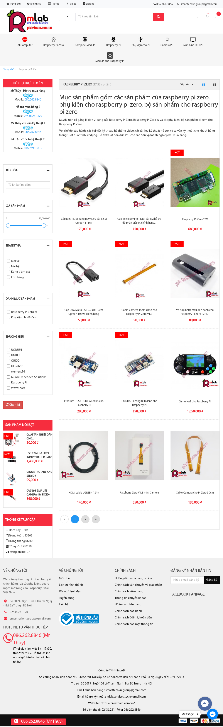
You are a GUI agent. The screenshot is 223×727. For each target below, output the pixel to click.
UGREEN (16, 350)
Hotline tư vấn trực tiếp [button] (25, 627)
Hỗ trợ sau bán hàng (128, 604)
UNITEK (15, 355)
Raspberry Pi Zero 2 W (195, 219)
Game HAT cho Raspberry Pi (195, 401)
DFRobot (17, 366)
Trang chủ (14, 3)
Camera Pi (166, 41)
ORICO (15, 361)
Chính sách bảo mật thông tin (134, 624)
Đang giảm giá (20, 272)
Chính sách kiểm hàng (129, 591)
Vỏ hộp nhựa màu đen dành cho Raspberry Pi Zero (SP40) (195, 312)
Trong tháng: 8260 (19, 541)
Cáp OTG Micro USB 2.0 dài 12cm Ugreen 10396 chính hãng (83, 312)
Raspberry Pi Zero (53, 41)
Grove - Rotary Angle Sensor (41, 474)
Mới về (15, 261)
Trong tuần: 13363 (19, 535)
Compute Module (85, 41)
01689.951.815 (33, 148)
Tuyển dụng (66, 598)
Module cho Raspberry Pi (109, 57)
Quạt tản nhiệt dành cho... (40, 436)
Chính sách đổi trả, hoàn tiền (133, 617)
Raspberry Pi (113, 41)
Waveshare (18, 388)
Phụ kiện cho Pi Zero (24, 317)
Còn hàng (17, 277)
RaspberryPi (19, 382)
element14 (18, 371)
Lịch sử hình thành (71, 585)
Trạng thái (13, 245)
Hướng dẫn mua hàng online (133, 578)
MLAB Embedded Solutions (28, 377)
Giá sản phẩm (15, 206)
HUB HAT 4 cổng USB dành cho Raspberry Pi (139, 403)
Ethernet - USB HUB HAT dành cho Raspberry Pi (83, 403)
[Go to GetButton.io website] (213, 722)
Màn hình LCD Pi (193, 41)
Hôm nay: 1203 (17, 530)
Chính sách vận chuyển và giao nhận (138, 585)
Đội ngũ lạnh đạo (70, 591)
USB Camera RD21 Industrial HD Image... (41, 455)
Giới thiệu (34, 3)
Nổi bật (15, 266)
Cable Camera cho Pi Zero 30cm (195, 492)
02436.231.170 (33, 116)
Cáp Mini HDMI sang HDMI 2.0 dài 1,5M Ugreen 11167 (84, 221)
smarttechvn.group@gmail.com (199, 4)
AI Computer (24, 41)
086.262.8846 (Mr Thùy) (31, 639)
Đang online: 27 (18, 552)
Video (71, 4)
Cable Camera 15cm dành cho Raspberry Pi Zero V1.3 (139, 312)
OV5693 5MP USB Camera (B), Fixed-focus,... (38, 494)
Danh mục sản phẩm (20, 299)
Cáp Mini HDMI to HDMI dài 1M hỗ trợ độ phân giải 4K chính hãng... (139, 221)
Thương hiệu (15, 337)
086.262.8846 (33, 99)
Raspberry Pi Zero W (24, 312)
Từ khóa (12, 170)
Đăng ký (211, 580)
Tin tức (53, 3)
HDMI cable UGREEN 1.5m (84, 492)
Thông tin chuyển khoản (131, 598)
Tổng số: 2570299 (19, 546)
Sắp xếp (186, 84)
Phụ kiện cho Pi (141, 41)
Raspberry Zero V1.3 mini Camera (139, 492)
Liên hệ (88, 3)
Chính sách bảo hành (128, 611)
